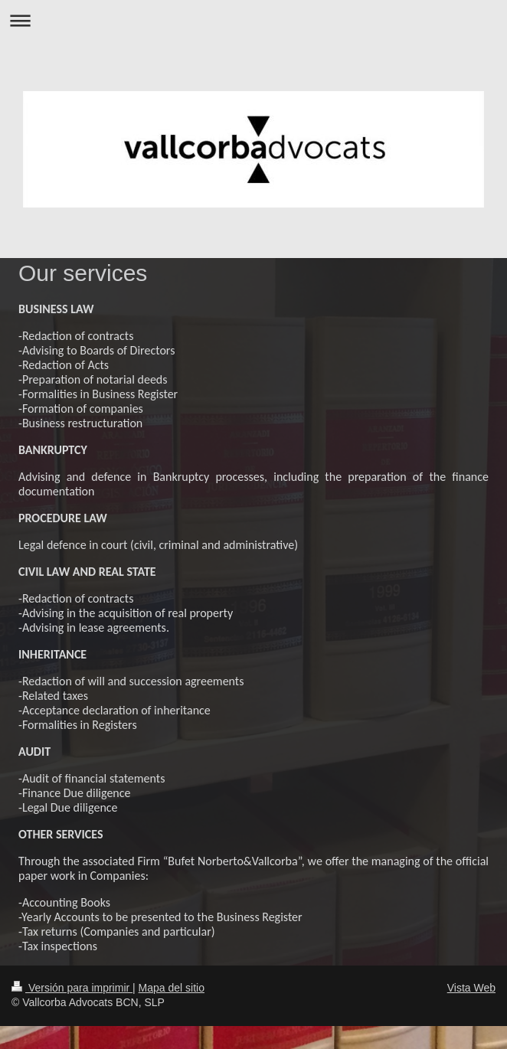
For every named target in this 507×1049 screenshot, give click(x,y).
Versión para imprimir (71, 988)
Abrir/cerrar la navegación (253, 20)
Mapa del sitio (171, 988)
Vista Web (471, 988)
